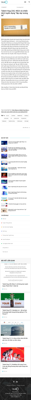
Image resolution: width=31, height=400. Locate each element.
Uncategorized (19, 7)
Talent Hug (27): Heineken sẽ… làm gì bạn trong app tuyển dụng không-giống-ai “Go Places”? (14, 312)
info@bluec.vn (17, 396)
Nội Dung (4, 231)
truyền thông (12, 121)
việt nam (26, 121)
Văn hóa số (4, 251)
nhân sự (26, 115)
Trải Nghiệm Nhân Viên (7, 243)
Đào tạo (3, 218)
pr (11, 118)
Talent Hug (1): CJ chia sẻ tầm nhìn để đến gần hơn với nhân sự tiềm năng (15, 339)
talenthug (23, 118)
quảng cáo (16, 118)
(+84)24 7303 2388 (17, 395)
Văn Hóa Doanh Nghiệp (7, 227)
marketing (19, 115)
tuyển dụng (19, 121)
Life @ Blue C (5, 247)
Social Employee (5, 239)
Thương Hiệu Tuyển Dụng (7, 235)
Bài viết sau (26, 127)
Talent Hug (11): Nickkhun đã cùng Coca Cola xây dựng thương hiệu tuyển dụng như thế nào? (15, 366)
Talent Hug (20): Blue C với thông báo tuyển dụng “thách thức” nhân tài (15, 285)
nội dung (6, 118)
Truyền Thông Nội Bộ (6, 222)
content (13, 115)
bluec (7, 115)
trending (4, 121)
